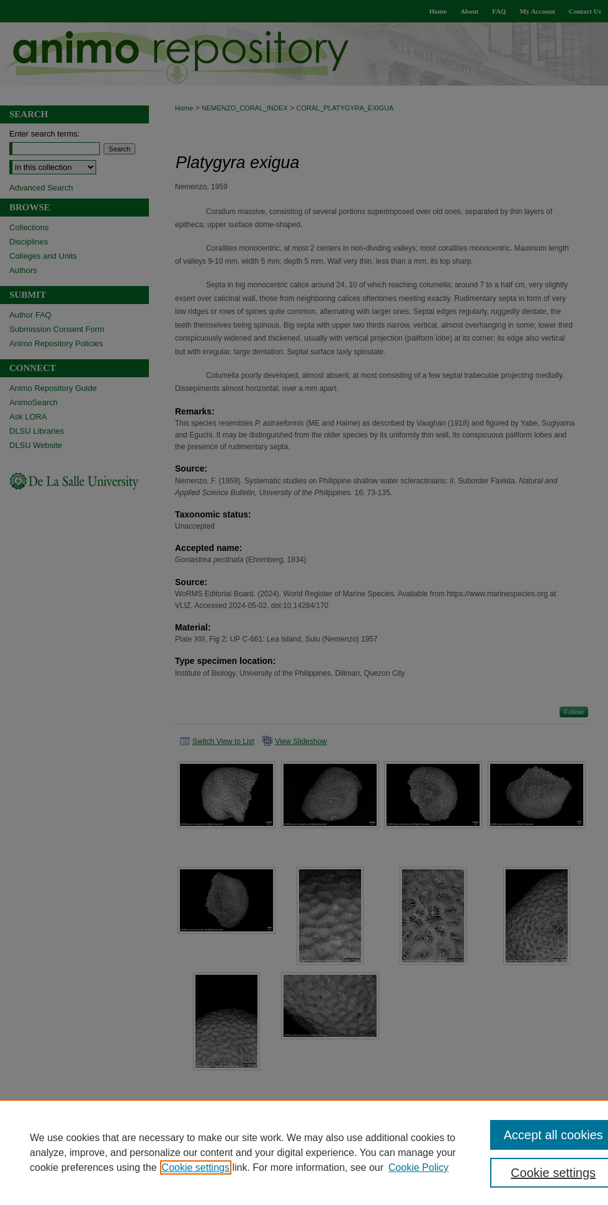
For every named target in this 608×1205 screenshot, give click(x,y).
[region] (304, 1152)
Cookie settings (196, 1167)
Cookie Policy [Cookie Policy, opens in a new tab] (418, 1167)
